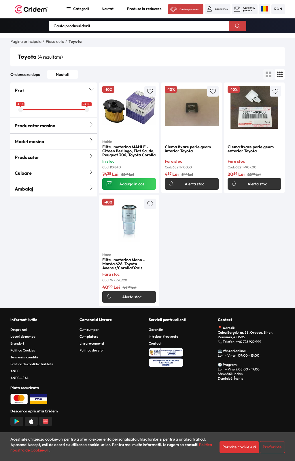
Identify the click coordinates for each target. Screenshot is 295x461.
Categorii (81, 8)
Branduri (17, 343)
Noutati (108, 8)
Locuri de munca (22, 336)
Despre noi (18, 329)
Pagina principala (25, 41)
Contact (155, 343)
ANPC (15, 371)
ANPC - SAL (19, 378)
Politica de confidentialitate (31, 364)
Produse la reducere (144, 8)
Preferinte (272, 447)
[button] (217, 8)
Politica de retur (92, 350)
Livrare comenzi (92, 343)
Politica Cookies (22, 350)
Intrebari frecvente (163, 336)
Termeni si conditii (24, 357)
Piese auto (55, 41)
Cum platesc (89, 336)
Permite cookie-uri (239, 447)
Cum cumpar (89, 329)
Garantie (156, 329)
